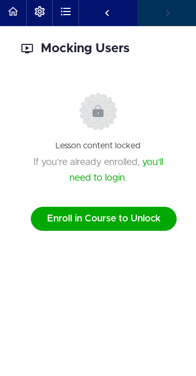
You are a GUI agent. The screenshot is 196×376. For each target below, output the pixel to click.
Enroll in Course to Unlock (103, 219)
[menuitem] (39, 13)
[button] (13, 13)
